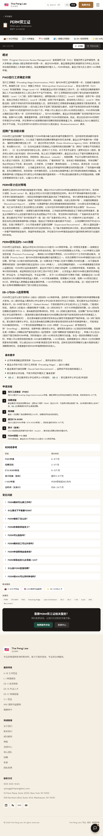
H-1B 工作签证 (10, 673)
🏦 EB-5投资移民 (81, 39)
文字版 (79, 46)
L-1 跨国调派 (10, 678)
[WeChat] (12, 805)
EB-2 (11, 63)
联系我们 (8, 731)
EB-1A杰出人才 (54, 589)
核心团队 (8, 752)
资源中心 (62, 625)
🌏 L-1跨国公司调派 (61, 39)
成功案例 (8, 736)
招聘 (6, 757)
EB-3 (18, 63)
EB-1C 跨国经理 (11, 694)
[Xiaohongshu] (19, 805)
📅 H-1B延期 (44, 39)
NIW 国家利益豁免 (12, 704)
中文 (73, 5)
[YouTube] (26, 805)
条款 (6, 762)
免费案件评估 (43, 625)
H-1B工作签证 (11, 589)
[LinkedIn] (6, 805)
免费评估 (86, 5)
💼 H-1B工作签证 (11, 39)
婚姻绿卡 (8, 709)
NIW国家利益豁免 (33, 589)
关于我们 (8, 726)
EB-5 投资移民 (11, 683)
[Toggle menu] (98, 4)
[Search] (53, 4)
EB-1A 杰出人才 (11, 689)
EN (67, 5)
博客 (6, 741)
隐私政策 (8, 767)
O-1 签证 (8, 699)
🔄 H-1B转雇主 (28, 39)
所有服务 (7, 16)
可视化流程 (92, 46)
